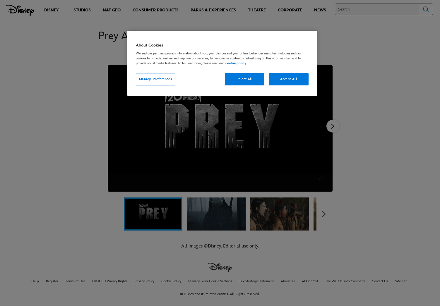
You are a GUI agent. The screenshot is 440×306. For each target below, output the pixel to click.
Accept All (288, 79)
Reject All (245, 79)
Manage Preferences (155, 79)
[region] (222, 63)
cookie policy (235, 63)
